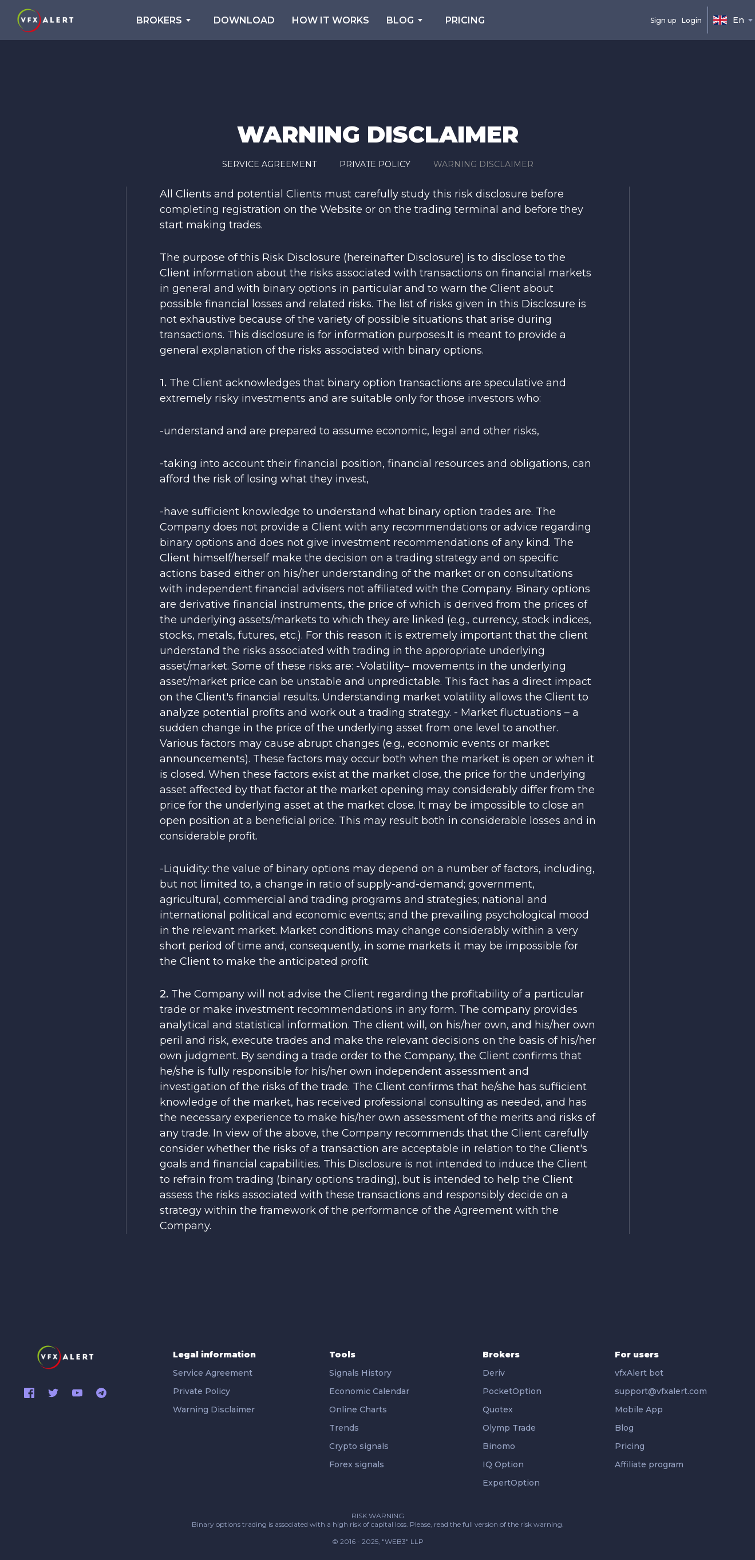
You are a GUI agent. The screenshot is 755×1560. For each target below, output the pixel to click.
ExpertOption (511, 1483)
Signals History (360, 1373)
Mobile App (639, 1409)
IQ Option (503, 1464)
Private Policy (374, 164)
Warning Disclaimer (483, 164)
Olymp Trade (509, 1428)
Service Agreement (269, 164)
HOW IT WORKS (330, 20)
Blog (624, 1428)
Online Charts (358, 1409)
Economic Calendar (369, 1391)
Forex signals (356, 1464)
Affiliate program (649, 1464)
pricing (465, 20)
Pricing (630, 1446)
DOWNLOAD (244, 20)
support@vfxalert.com (661, 1391)
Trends (344, 1428)
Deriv (494, 1373)
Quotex (498, 1409)
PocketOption (512, 1391)
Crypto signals (359, 1446)
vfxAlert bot (639, 1373)
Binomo (499, 1446)
